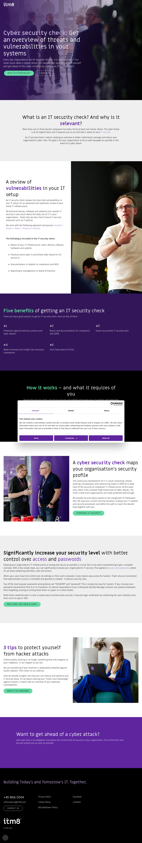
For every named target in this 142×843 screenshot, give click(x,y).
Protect (9, 228)
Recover (36, 228)
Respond (27, 228)
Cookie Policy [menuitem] (44, 802)
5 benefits (44, 73)
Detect (18, 228)
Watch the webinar (18, 691)
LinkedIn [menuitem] (77, 802)
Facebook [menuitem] (77, 796)
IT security (105, 132)
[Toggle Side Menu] (136, 3)
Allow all (105, 438)
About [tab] (106, 410)
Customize (71, 438)
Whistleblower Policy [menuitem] (48, 807)
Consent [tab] (35, 410)
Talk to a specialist (19, 73)
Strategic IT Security (88, 513)
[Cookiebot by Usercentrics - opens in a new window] (112, 404)
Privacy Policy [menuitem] (44, 796)
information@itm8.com (15, 802)
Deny (36, 438)
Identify (57, 225)
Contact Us (13, 808)
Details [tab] (71, 410)
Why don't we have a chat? (22, 604)
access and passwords (119, 568)
